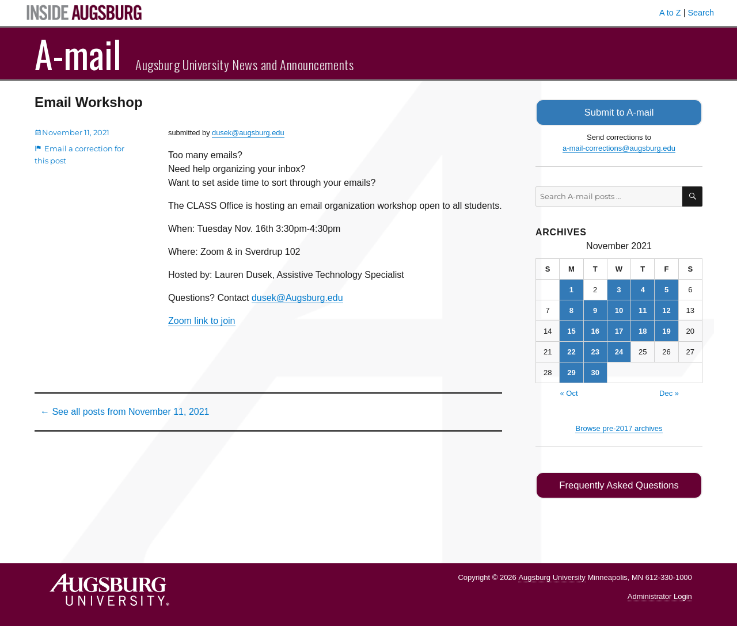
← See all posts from (124, 412)
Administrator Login (660, 594)
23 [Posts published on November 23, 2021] (595, 350)
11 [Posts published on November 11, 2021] (643, 309)
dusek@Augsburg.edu (297, 298)
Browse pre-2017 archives (618, 427)
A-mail (78, 53)
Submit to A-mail (619, 112)
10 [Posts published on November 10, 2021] (619, 309)
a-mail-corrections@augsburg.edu (619, 147)
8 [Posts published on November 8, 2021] (571, 309)
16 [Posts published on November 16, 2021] (595, 330)
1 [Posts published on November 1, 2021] (571, 288)
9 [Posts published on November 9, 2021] (595, 309)
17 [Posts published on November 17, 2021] (619, 330)
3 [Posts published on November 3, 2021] (619, 288)
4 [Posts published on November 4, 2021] (643, 288)
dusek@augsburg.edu (248, 132)
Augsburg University (551, 575)
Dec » (669, 392)
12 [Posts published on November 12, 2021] (666, 309)
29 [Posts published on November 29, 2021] (571, 371)
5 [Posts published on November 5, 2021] (666, 288)
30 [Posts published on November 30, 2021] (595, 371)
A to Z (670, 12)
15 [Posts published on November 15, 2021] (571, 330)
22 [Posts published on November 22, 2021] (571, 350)
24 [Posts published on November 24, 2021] (619, 350)
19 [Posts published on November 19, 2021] (666, 330)
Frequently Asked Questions (619, 484)
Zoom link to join (201, 321)
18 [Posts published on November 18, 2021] (643, 330)
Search (700, 12)
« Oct (569, 392)
